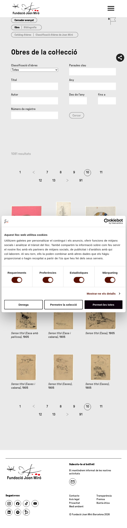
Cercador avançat (24, 20)
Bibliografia (30, 27)
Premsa (100, 499)
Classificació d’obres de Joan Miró (54, 35)
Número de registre (23, 109)
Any (71, 80)
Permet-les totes (103, 304)
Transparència (104, 496)
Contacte (74, 496)
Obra (16, 27)
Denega (23, 304)
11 (101, 172)
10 (87, 172)
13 (53, 180)
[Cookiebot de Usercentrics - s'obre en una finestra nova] (106, 221)
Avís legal (74, 499)
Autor (14, 94)
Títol (14, 80)
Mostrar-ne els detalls (101, 293)
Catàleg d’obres (22, 35)
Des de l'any (76, 94)
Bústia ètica (103, 503)
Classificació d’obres (24, 65)
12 (40, 180)
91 (80, 180)
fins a (101, 94)
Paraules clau (77, 65)
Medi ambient (76, 506)
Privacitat (74, 503)
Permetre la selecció (63, 304)
